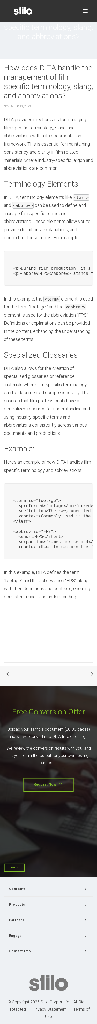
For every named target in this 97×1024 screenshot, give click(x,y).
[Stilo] (23, 11)
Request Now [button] (48, 784)
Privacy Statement (49, 1009)
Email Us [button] (14, 868)
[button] (85, 11)
